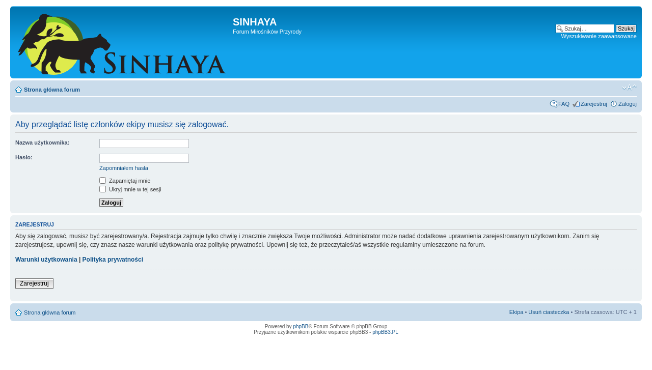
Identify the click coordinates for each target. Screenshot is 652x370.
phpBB (300, 326)
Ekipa (516, 312)
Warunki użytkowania (46, 259)
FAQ (563, 104)
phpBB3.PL (385, 332)
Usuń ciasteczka (548, 312)
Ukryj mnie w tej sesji (130, 189)
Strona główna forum (52, 90)
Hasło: (24, 157)
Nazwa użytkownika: (42, 142)
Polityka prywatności (113, 259)
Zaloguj (627, 104)
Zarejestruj (594, 104)
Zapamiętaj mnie (124, 181)
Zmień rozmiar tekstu (629, 87)
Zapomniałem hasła (123, 168)
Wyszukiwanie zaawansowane (599, 36)
